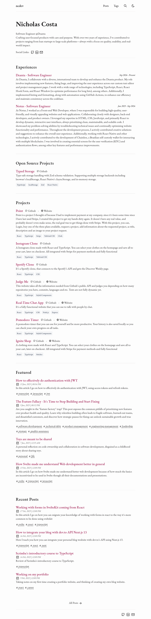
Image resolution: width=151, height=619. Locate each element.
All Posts (75, 603)
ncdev (20, 6)
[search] (125, 6)
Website (46, 211)
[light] (133, 6)
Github (42, 171)
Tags (116, 6)
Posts (106, 6)
